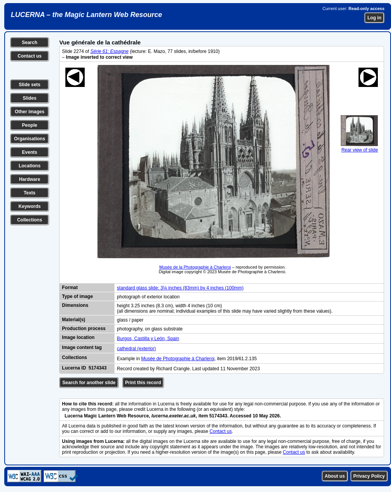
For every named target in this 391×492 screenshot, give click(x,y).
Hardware (29, 179)
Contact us (29, 56)
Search (29, 42)
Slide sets (29, 84)
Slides (29, 98)
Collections (29, 220)
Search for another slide (88, 382)
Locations (30, 166)
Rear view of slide (359, 147)
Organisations (29, 138)
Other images (29, 111)
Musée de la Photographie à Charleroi (195, 267)
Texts (29, 193)
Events (29, 152)
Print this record (143, 382)
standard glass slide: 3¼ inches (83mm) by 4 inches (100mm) (180, 288)
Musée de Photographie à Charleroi (177, 358)
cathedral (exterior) (136, 348)
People (29, 125)
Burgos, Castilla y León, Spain (148, 338)
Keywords (30, 206)
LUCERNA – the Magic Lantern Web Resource (86, 15)
